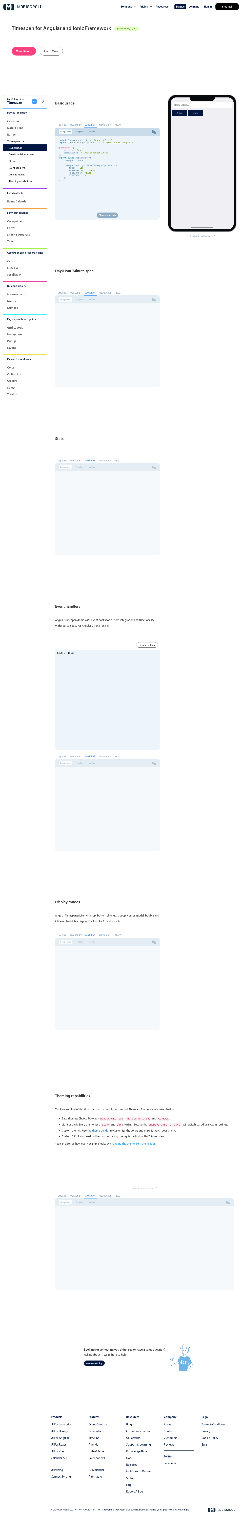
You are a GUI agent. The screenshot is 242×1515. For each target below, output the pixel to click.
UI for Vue (57, 1450)
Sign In (207, 6)
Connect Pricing (61, 1476)
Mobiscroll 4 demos (138, 1471)
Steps (12, 161)
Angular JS (105, 125)
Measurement (16, 294)
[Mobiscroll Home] (22, 6)
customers (170, 1437)
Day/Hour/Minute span (21, 154)
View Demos (24, 51)
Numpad (12, 307)
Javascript (76, 125)
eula (204, 1444)
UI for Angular (60, 1437)
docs (129, 1457)
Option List (14, 374)
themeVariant (77, 176)
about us (170, 1424)
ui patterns (133, 1437)
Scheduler (95, 1430)
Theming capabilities (20, 181)
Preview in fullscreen (202, 227)
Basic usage (15, 147)
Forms (11, 228)
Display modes (17, 174)
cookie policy (209, 1437)
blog (129, 1424)
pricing (145, 6)
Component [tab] (65, 131)
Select (11, 387)
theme (72, 173)
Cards (11, 261)
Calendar (13, 121)
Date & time (96, 1450)
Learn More (51, 51)
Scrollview (14, 274)
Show (195, 104)
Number (12, 301)
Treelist (12, 394)
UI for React (58, 1444)
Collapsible (14, 221)
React (118, 125)
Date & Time (15, 127)
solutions (127, 6)
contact (169, 1430)
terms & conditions (213, 1424)
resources (164, 6)
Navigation (14, 334)
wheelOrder (75, 179)
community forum (138, 1430)
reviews (169, 1444)
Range (11, 134)
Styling (12, 347)
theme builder (100, 1130)
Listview (12, 268)
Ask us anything (94, 1362)
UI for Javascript (61, 1424)
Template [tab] (80, 131)
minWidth (74, 182)
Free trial (227, 6)
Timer (11, 241)
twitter (168, 1456)
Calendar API (59, 1457)
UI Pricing (57, 1469)
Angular (90, 124)
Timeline (94, 1437)
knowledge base (136, 1450)
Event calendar (17, 201)
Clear (179, 104)
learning (194, 6)
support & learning (138, 1444)
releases (131, 1464)
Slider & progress (18, 234)
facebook (170, 1462)
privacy (206, 1430)
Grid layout (15, 327)
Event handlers (17, 167)
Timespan (15, 141)
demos (180, 6)
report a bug (134, 1491)
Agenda (93, 1444)
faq (128, 1484)
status (130, 1477)
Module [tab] (92, 131)
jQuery (62, 125)
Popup (11, 341)
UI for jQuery (59, 1430)
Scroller (12, 381)
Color (10, 367)
